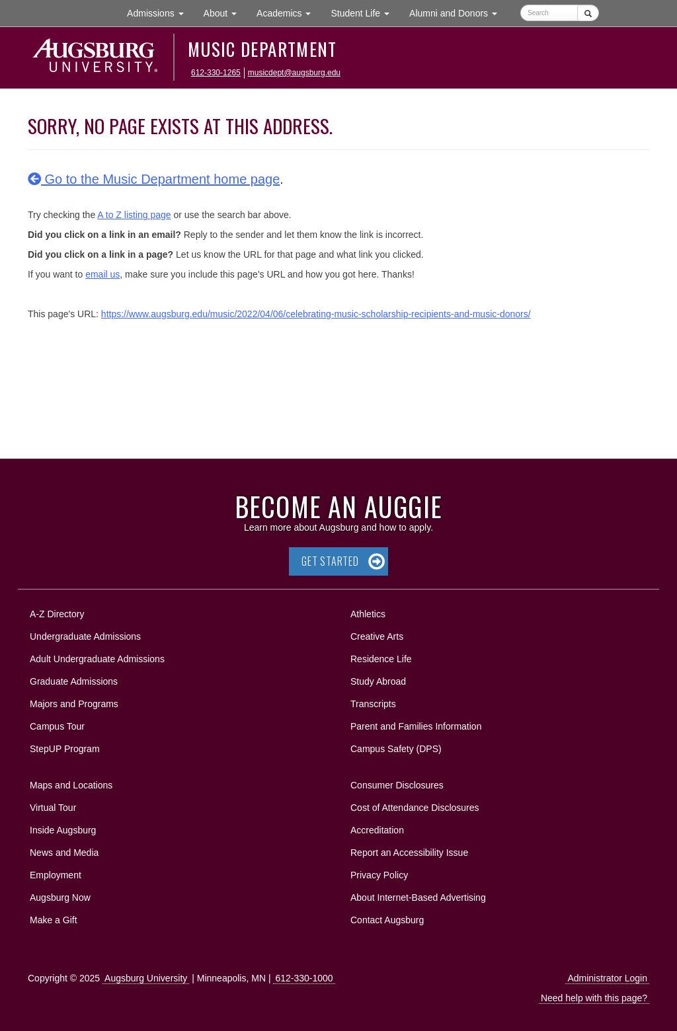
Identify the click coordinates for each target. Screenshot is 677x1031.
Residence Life (381, 659)
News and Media (64, 852)
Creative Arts (376, 636)
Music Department (262, 49)
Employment (55, 875)
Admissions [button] (160, 12)
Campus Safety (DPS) (396, 749)
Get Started (330, 561)
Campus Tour (57, 726)
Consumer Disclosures (397, 785)
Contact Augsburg (387, 920)
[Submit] (588, 13)
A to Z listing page (134, 215)
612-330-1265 (216, 72)
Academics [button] (289, 12)
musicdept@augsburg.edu (294, 72)
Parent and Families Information (415, 726)
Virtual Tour (53, 807)
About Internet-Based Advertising (418, 897)
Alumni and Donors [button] (458, 12)
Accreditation (377, 830)
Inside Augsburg (63, 830)
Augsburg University (145, 978)
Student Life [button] (365, 12)
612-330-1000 (304, 978)
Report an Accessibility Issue (409, 852)
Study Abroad (378, 681)
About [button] (225, 16)
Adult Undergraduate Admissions (97, 659)
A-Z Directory (57, 614)
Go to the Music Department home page (154, 179)
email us (102, 274)
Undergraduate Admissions (85, 636)
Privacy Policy (379, 875)
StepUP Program (65, 749)
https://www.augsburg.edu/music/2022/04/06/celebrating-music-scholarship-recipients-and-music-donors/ (316, 314)
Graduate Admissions (74, 681)
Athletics (367, 614)
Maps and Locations (71, 785)
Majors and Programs (73, 701)
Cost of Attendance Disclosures (414, 807)
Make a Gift (53, 920)
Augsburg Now (60, 897)
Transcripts (373, 704)
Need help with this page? (594, 998)
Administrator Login (607, 978)
